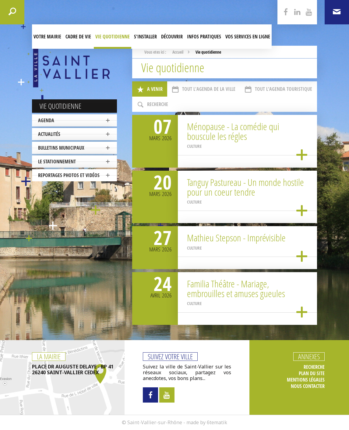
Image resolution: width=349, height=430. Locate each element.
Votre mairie (47, 36)
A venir (150, 89)
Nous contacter (308, 386)
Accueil (177, 52)
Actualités (49, 134)
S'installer (145, 36)
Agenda (46, 120)
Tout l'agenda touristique (278, 89)
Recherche (152, 104)
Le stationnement (57, 161)
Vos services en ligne (247, 36)
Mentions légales (306, 380)
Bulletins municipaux (61, 147)
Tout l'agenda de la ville (203, 89)
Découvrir (172, 36)
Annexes (309, 356)
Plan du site (312, 373)
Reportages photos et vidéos (69, 175)
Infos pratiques (204, 36)
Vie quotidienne (112, 36)
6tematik (217, 422)
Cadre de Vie (78, 36)
